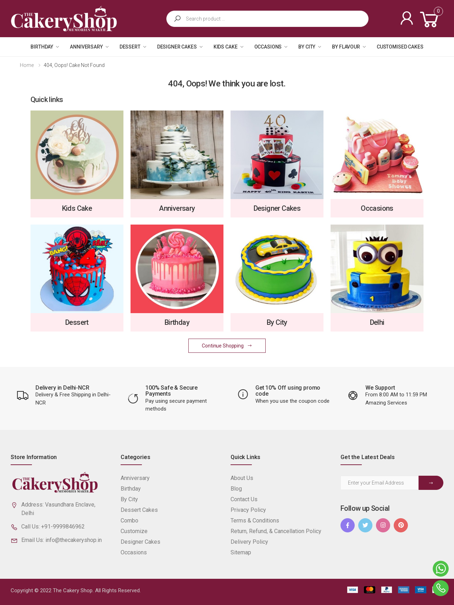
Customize (134, 531)
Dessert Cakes (139, 510)
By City (306, 47)
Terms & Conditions (255, 520)
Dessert (130, 47)
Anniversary (86, 47)
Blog (236, 488)
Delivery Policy (249, 541)
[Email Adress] (379, 483)
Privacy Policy (248, 510)
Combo (129, 520)
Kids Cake (226, 47)
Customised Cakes (400, 47)
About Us (242, 478)
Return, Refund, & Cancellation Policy (276, 531)
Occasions (268, 47)
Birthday (42, 47)
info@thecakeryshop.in (73, 540)
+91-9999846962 (63, 526)
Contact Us (244, 499)
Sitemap (241, 552)
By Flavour (346, 47)
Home (27, 65)
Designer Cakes (177, 47)
